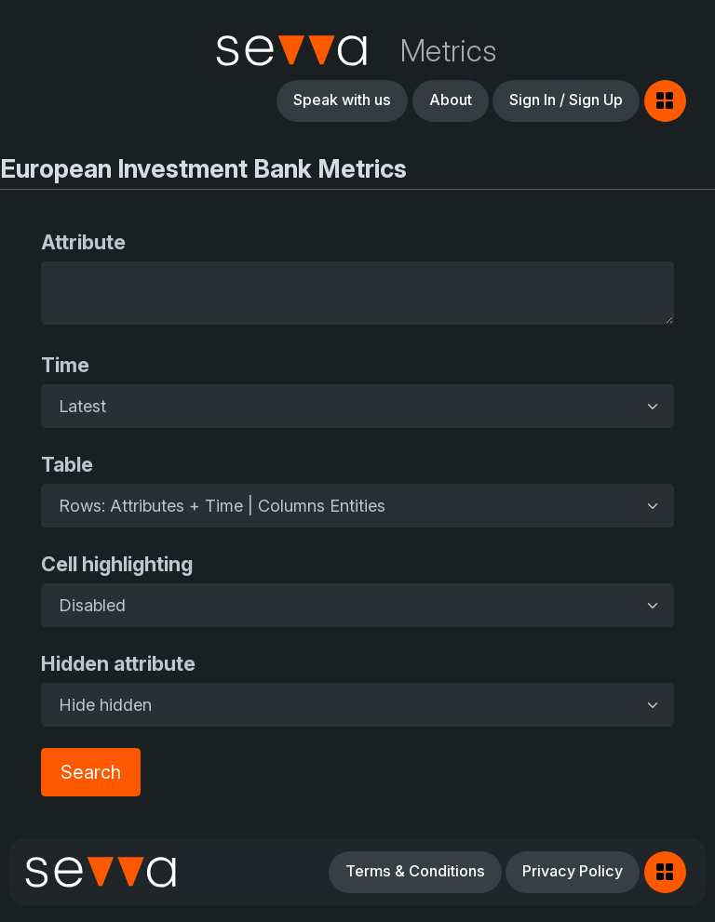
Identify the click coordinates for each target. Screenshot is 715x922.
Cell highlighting (117, 564)
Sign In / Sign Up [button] (566, 99)
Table (67, 464)
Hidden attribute (118, 663)
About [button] (450, 99)
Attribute (83, 242)
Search (91, 772)
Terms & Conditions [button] (415, 871)
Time (65, 365)
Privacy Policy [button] (572, 871)
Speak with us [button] (342, 99)
